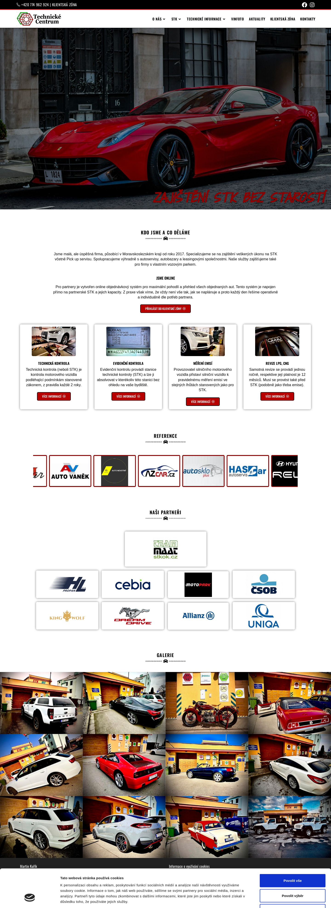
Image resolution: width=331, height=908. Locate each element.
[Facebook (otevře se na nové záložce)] (304, 5)
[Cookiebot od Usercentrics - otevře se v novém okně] (30, 899)
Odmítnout (292, 878)
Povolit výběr (292, 863)
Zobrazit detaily (243, 899)
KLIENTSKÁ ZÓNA (64, 4)
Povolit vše (292, 848)
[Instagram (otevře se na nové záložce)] (311, 5)
